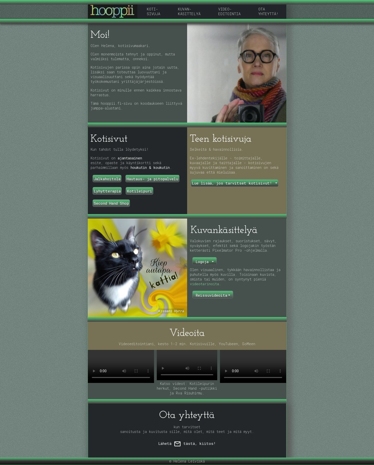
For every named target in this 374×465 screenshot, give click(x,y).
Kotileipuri (139, 190)
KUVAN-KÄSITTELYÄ (189, 11)
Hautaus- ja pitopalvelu (152, 178)
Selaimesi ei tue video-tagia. (121, 366)
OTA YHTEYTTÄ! (268, 11)
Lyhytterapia (107, 190)
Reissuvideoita (211, 295)
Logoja (203, 261)
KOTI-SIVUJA (153, 11)
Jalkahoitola (107, 178)
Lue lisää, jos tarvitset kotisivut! (233, 183)
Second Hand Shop (111, 203)
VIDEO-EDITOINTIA (229, 11)
